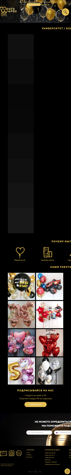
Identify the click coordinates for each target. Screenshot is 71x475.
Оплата (41, 2)
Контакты (29, 457)
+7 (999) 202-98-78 (42, 5)
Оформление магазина (52, 464)
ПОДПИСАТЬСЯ (35, 404)
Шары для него (50, 455)
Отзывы (25, 2)
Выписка (48, 460)
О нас (55, 2)
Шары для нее (49, 457)
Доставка (48, 2)
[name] (39, 432)
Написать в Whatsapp (33, 4)
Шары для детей (50, 453)
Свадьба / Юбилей (51, 462)
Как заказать (33, 2)
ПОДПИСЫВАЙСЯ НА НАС (35, 390)
